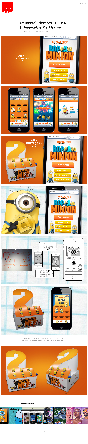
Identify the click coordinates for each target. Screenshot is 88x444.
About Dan (44, 3)
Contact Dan (76, 3)
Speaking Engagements (61, 3)
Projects (38, 3)
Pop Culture (51, 3)
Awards (69, 3)
